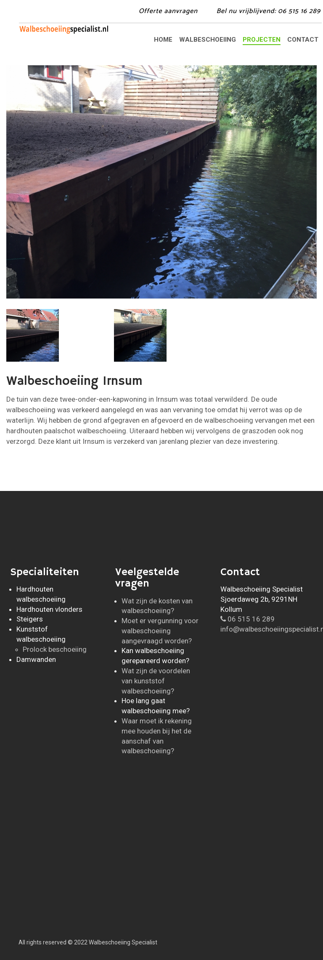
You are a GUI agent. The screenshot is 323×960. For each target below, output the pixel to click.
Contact (302, 39)
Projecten (262, 39)
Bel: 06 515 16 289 (268, 11)
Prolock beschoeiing (55, 649)
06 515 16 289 (247, 619)
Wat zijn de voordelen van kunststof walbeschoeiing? (156, 681)
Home (163, 39)
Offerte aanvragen (168, 11)
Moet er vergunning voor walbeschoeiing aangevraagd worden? (160, 630)
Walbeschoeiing (207, 39)
